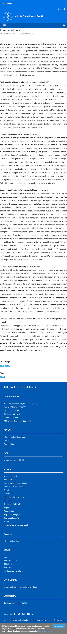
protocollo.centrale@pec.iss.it (20, 426)
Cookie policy (9, 449)
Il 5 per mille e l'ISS (11, 546)
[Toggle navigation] (4, 25)
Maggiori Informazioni (45, 631)
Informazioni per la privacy (14, 442)
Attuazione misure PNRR (14, 465)
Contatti (7, 446)
